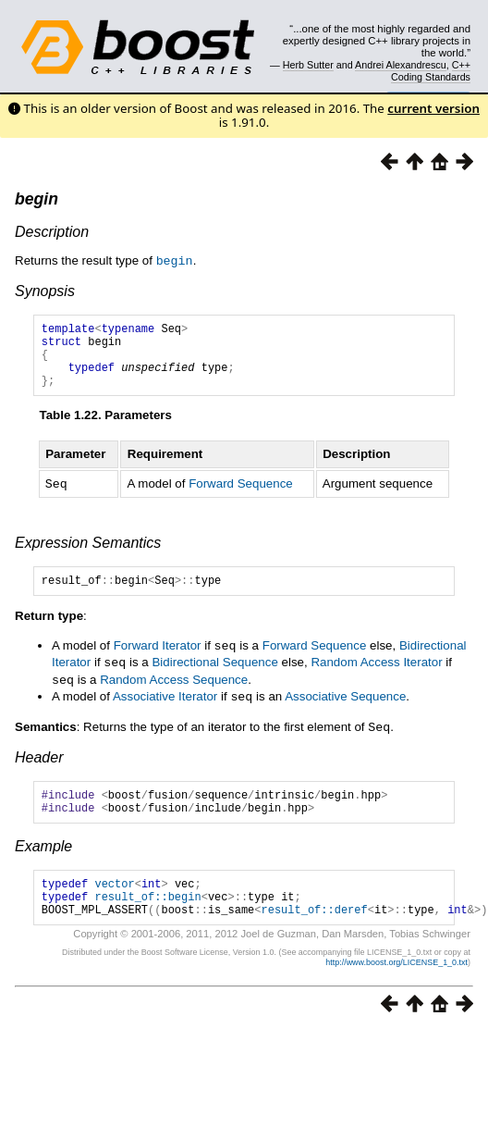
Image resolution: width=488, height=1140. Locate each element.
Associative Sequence (345, 708)
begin (36, 199)
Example (43, 862)
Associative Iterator (165, 708)
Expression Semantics (88, 555)
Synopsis (45, 290)
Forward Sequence (241, 496)
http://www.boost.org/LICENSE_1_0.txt (396, 986)
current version (433, 108)
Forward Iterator (157, 660)
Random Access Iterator (376, 676)
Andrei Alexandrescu (400, 64)
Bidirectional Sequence (214, 676)
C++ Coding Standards (430, 70)
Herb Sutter (308, 64)
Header (39, 767)
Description (52, 232)
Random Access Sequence (174, 693)
